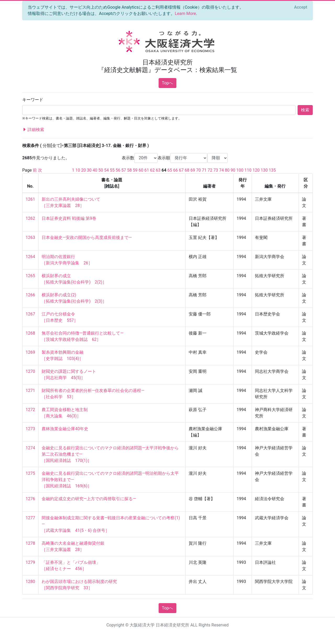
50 (100, 170)
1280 (30, 581)
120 (256, 170)
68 (187, 170)
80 (227, 170)
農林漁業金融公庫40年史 (65, 428)
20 (83, 170)
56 (118, 170)
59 (135, 170)
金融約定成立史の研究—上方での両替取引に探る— (89, 498)
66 (175, 170)
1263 (30, 237)
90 (233, 170)
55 (112, 170)
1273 (30, 428)
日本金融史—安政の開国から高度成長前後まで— (87, 237)
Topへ (167, 82)
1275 (30, 473)
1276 (30, 498)
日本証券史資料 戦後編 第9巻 (69, 218)
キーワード (32, 99)
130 (264, 170)
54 (106, 170)
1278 (30, 543)
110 (248, 170)
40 (95, 170)
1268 (30, 333)
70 (198, 170)
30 (89, 170)
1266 (30, 294)
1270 (30, 371)
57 (123, 170)
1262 (30, 218)
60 (140, 170)
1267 (30, 314)
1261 (30, 199)
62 (152, 170)
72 (210, 170)
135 (272, 170)
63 (158, 170)
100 (239, 170)
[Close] (300, 7)
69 (192, 170)
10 (77, 170)
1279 (30, 562)
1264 (30, 256)
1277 (30, 517)
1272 (30, 409)
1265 (30, 275)
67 (181, 170)
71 (204, 170)
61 (146, 170)
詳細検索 (33, 130)
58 (129, 170)
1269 (30, 352)
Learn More (185, 13)
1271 (30, 390)
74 (221, 170)
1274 (30, 447)
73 (215, 170)
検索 (305, 109)
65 (170, 170)
